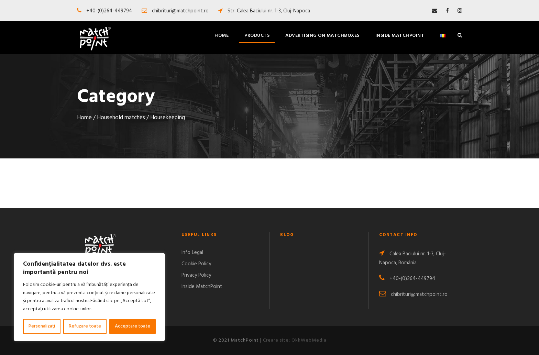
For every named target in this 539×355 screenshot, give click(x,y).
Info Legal (192, 252)
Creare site (276, 340)
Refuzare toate (85, 326)
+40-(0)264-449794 (407, 279)
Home (221, 36)
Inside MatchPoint (400, 36)
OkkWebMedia (309, 340)
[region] (89, 297)
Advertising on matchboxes (322, 36)
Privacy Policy (196, 275)
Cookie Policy (196, 264)
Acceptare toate (132, 326)
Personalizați (42, 326)
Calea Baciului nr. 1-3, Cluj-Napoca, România (412, 258)
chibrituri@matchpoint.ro (413, 294)
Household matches (121, 117)
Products (257, 36)
